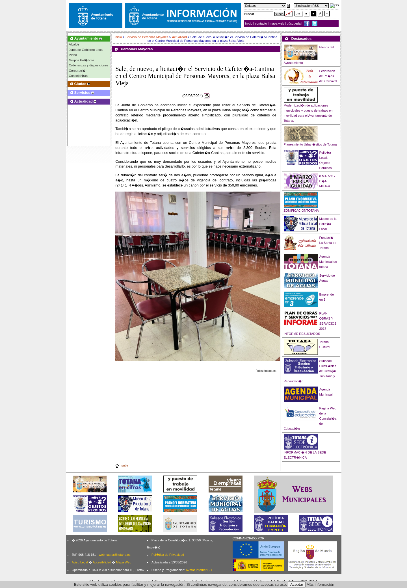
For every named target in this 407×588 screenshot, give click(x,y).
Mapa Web (123, 562)
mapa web (277, 23)
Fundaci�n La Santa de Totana (327, 242)
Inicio (118, 37)
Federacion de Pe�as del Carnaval (328, 76)
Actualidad (179, 37)
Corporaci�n (78, 70)
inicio (249, 23)
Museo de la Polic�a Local (328, 224)
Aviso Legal (80, 562)
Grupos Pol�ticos (81, 60)
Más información (320, 584)
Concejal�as (78, 75)
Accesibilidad (102, 562)
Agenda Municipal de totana (328, 261)
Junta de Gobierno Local (86, 49)
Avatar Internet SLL (199, 570)
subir (121, 465)
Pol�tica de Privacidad (167, 554)
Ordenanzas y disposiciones (89, 65)
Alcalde (74, 44)
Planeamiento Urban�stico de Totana (310, 144)
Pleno (73, 55)
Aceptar (296, 584)
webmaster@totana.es (114, 554)
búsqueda (294, 23)
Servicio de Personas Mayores (146, 37)
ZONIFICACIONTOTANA (301, 210)
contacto (261, 23)
